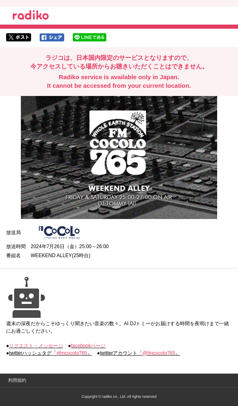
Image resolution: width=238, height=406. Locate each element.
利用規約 (17, 380)
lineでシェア (89, 37)
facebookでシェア (52, 37)
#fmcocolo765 (71, 353)
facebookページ (88, 346)
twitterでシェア (18, 37)
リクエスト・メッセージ (36, 346)
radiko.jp (30, 16)
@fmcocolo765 (158, 353)
